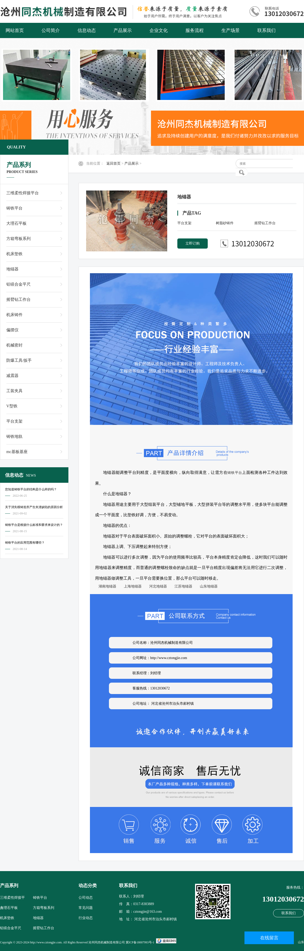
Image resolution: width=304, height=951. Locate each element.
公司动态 (86, 898)
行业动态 (86, 918)
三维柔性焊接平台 (22, 193)
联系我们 (266, 30)
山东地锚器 (207, 586)
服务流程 (194, 30)
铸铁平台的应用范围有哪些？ (25, 542)
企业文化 (158, 30)
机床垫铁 (14, 254)
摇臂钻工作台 (18, 299)
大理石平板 (16, 223)
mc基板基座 (17, 451)
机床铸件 (14, 315)
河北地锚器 (156, 586)
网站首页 (15, 30)
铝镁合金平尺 (18, 284)
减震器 (12, 375)
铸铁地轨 (14, 436)
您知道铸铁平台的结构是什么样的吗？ (31, 489)
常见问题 (86, 908)
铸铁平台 (14, 208)
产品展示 (122, 30)
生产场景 (230, 30)
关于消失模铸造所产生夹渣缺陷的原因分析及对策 (34, 508)
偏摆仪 (12, 330)
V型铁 (11, 406)
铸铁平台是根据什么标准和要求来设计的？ (34, 525)
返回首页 (113, 163)
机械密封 (14, 345)
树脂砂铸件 (225, 223)
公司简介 (51, 30)
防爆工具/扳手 (19, 360)
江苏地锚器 (181, 586)
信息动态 (87, 30)
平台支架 (14, 421)
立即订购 (192, 243)
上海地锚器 (131, 586)
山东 (301, 942)
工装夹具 (14, 391)
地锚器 (12, 269)
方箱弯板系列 (18, 238)
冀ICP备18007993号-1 (140, 942)
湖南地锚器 (105, 586)
